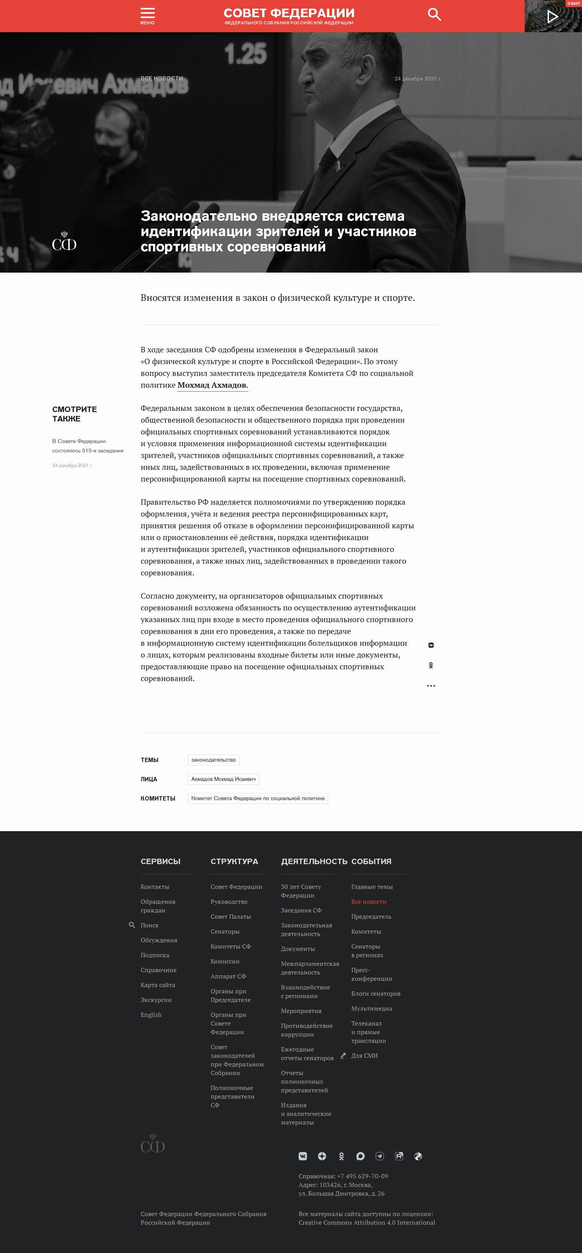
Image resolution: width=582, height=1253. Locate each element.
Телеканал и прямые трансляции (368, 1031)
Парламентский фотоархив (418, 1156)
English (151, 1015)
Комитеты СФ (231, 946)
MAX (360, 1156)
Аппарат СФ (228, 976)
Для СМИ (364, 1055)
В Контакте (431, 645)
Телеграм (380, 1156)
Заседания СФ (301, 910)
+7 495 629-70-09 (362, 1176)
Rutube (399, 1156)
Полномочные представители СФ (233, 1096)
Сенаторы (225, 931)
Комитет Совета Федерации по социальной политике (258, 798)
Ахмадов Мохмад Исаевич (223, 778)
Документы (298, 949)
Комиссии (225, 961)
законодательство (213, 759)
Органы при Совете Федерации (228, 1023)
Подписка (155, 955)
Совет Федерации (237, 886)
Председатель (371, 916)
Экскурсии (156, 1000)
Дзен (322, 1156)
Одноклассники (431, 665)
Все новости (162, 78)
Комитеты (366, 931)
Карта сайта (158, 985)
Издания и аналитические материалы (306, 1113)
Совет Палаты (231, 916)
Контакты (155, 886)
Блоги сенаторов (375, 993)
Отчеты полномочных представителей (304, 1081)
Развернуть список (431, 686)
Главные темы (372, 886)
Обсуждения (159, 940)
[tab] (431, 669)
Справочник (159, 970)
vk (303, 1156)
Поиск (150, 925)
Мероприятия (301, 1011)
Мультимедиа (371, 1008)
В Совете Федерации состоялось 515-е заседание (87, 446)
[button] (148, 16)
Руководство (229, 901)
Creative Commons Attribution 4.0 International (367, 1222)
